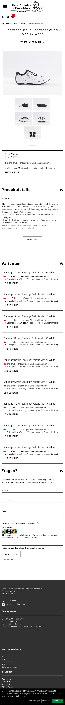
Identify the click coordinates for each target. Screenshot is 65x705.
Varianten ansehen (30, 42)
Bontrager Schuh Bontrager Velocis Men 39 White (29, 272)
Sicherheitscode (7, 527)
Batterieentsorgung (9, 667)
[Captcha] (32, 543)
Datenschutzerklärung (12, 548)
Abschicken (11, 554)
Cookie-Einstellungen (31, 701)
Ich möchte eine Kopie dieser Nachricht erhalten (18, 523)
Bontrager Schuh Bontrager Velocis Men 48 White (29, 447)
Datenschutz (7, 661)
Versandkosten (8, 684)
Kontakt (5, 656)
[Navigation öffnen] (5, 6)
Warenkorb (6, 679)
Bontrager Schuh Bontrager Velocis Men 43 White (29, 360)
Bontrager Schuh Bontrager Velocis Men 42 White (29, 338)
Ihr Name (5, 491)
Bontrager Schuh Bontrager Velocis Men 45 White (29, 403)
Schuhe (22, 24)
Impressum (6, 659)
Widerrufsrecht (8, 687)
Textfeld (4, 511)
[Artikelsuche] (3, 17)
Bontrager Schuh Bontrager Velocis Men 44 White (29, 381)
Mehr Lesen (32, 239)
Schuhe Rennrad (35, 24)
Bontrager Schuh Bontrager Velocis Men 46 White (29, 425)
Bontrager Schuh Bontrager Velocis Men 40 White (29, 294)
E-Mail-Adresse (7, 501)
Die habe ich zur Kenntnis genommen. (23, 548)
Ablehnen (46, 701)
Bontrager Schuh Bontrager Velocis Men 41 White (29, 316)
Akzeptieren (57, 701)
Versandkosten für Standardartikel (43, 168)
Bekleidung (11, 24)
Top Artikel (6, 682)
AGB (3, 664)
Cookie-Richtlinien (17, 696)
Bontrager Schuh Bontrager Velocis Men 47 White (32, 32)
